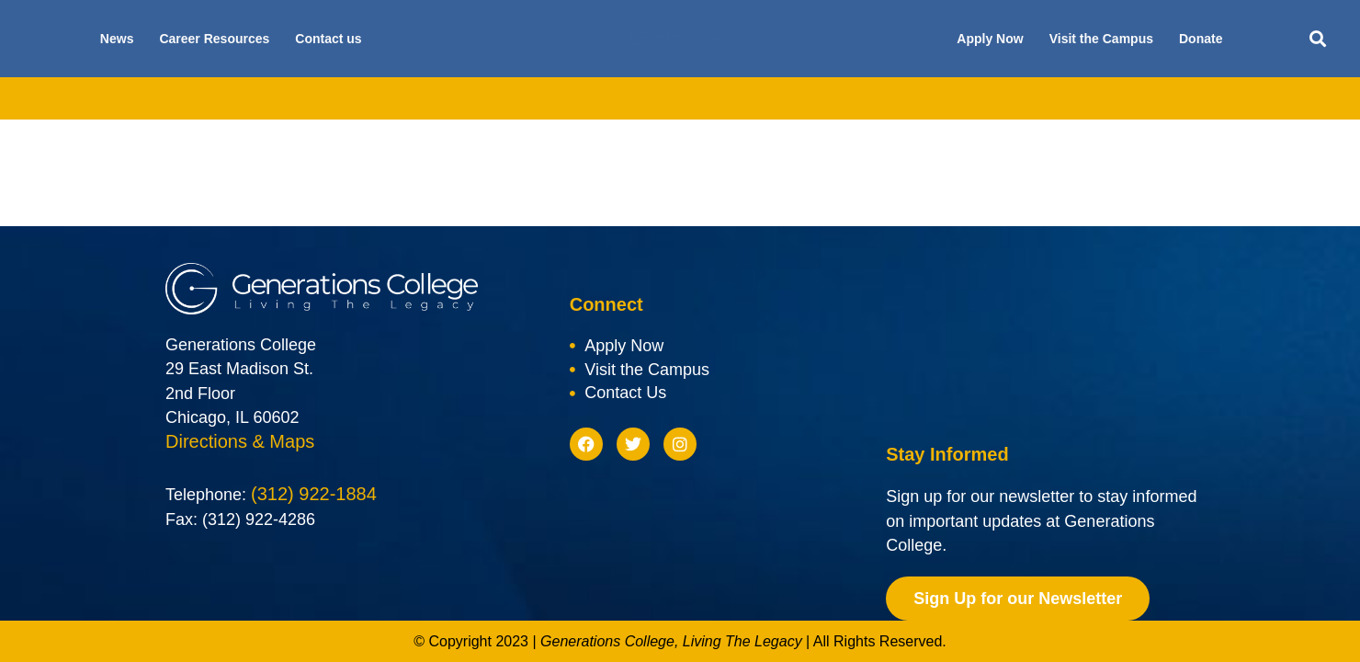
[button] (1318, 39)
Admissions (481, 98)
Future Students (837, 98)
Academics (374, 98)
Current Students (976, 98)
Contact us (328, 38)
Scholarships (711, 98)
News (117, 38)
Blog (1079, 98)
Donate (1200, 38)
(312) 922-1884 (314, 495)
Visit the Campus (1101, 38)
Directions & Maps (239, 442)
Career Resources (214, 38)
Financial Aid (594, 98)
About (284, 98)
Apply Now (990, 38)
